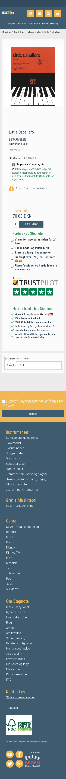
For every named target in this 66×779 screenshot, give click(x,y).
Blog (9, 622)
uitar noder (14, 458)
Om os (10, 627)
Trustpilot (18, 278)
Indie (9, 558)
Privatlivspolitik (15, 659)
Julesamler (13, 573)
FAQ (8, 679)
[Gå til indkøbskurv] (57, 13)
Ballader (11, 532)
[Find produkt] (48, 13)
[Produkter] (39, 13)
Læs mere (14, 149)
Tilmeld (33, 413)
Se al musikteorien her (20, 505)
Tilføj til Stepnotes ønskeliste (28, 189)
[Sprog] (30, 13)
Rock (9, 583)
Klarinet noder (15, 448)
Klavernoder (13, 443)
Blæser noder (14, 468)
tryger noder (15, 453)
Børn (9, 542)
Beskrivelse (10, 359)
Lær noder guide (16, 617)
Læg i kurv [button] (31, 224)
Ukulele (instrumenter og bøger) (26, 479)
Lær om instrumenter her (22, 489)
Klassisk (11, 563)
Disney (10, 547)
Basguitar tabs (15, 463)
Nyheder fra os (15, 612)
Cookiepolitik (14, 653)
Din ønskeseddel (16, 674)
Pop (8, 578)
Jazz (9, 568)
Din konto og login (17, 664)
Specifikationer (23, 358)
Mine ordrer (13, 669)
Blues (9, 537)
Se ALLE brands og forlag (22, 437)
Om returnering (15, 638)
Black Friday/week (18, 607)
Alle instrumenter (17, 484)
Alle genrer (12, 589)
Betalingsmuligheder (19, 643)
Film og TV (13, 552)
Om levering (13, 633)
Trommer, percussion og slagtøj (26, 474)
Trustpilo (11, 707)
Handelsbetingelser (18, 648)
